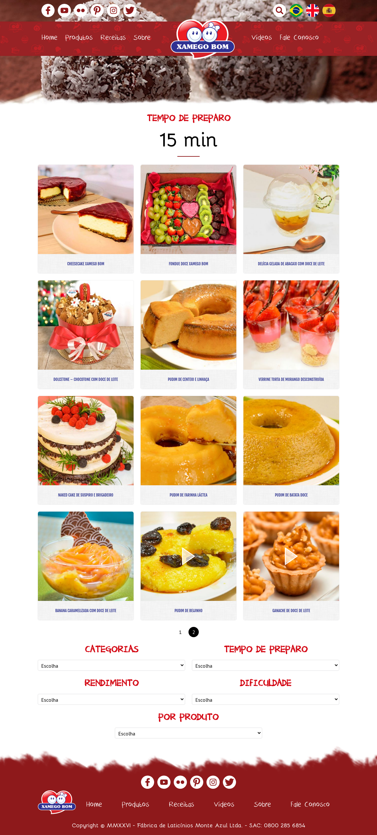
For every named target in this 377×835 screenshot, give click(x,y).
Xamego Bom (203, 39)
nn (111, 665)
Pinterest (97, 10)
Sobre (142, 39)
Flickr (80, 10)
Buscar (279, 10)
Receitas (113, 39)
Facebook (48, 10)
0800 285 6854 (284, 825)
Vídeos (261, 39)
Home (49, 39)
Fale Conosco (299, 39)
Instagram (113, 10)
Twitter (129, 10)
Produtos (79, 39)
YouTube (64, 10)
